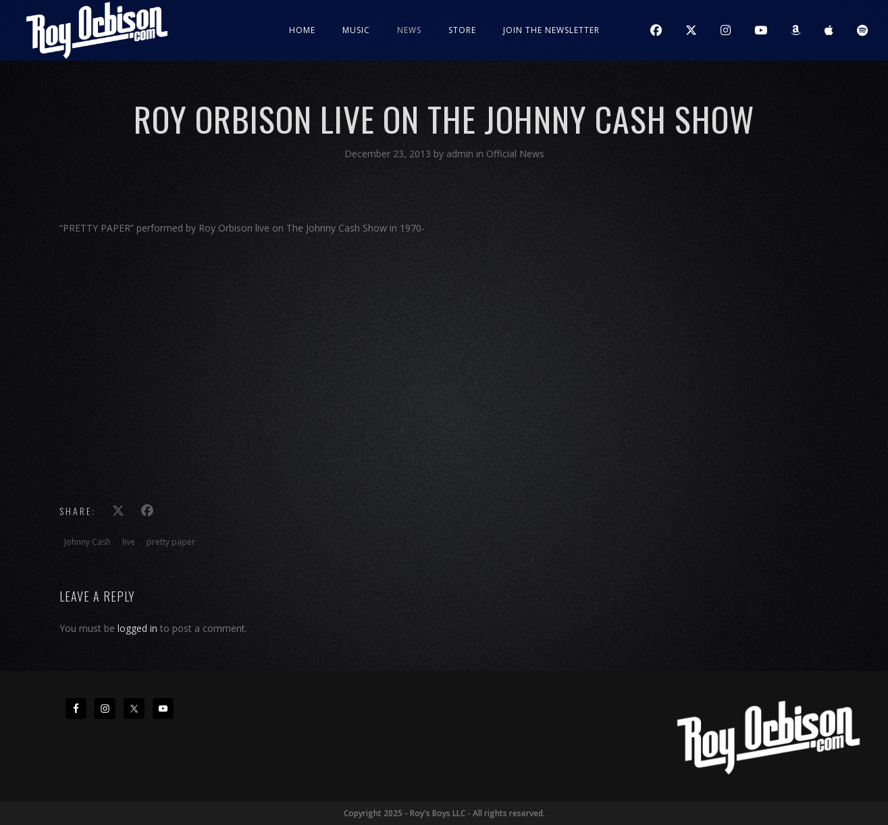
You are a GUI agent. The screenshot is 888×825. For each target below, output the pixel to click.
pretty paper (171, 542)
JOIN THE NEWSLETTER (551, 30)
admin (461, 153)
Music (356, 30)
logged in (137, 628)
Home (302, 30)
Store (462, 30)
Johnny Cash (87, 542)
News (409, 30)
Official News (515, 153)
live (128, 542)
